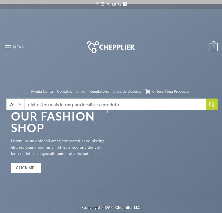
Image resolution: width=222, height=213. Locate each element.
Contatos (64, 91)
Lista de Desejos (127, 91)
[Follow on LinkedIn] (125, 4)
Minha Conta (42, 91)
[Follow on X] (108, 4)
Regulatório (99, 91)
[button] (14, 47)
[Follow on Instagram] (102, 4)
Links (80, 91)
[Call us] (119, 4)
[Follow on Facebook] (97, 4)
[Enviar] (212, 104)
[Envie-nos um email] (114, 4)
